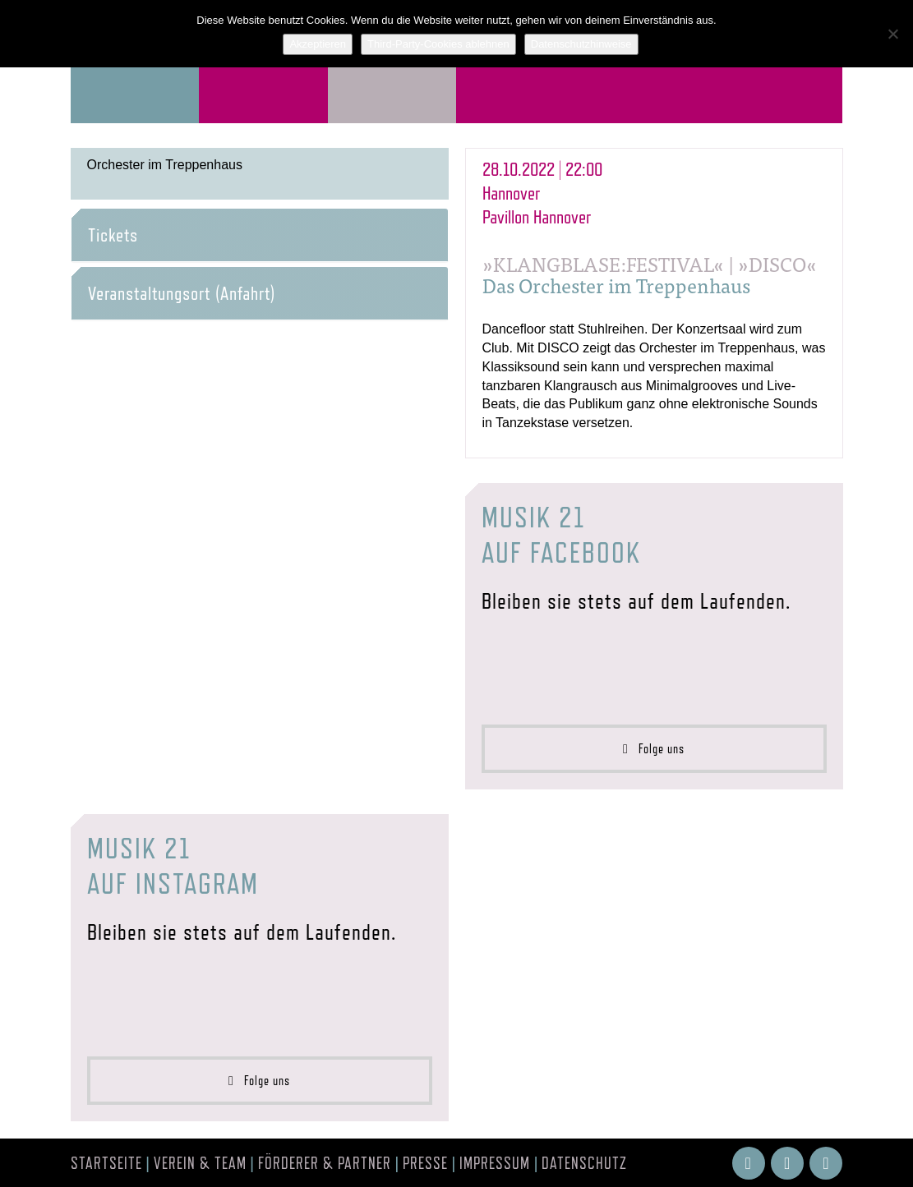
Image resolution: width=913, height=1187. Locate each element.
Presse (425, 1163)
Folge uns (654, 749)
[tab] (259, 235)
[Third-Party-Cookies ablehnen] (892, 33)
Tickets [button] (113, 235)
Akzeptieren (317, 44)
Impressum (494, 1163)
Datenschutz (584, 1163)
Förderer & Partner (324, 1163)
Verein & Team (200, 1163)
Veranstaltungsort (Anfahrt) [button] (181, 293)
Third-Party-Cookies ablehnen (438, 44)
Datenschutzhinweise (581, 44)
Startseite (106, 1163)
